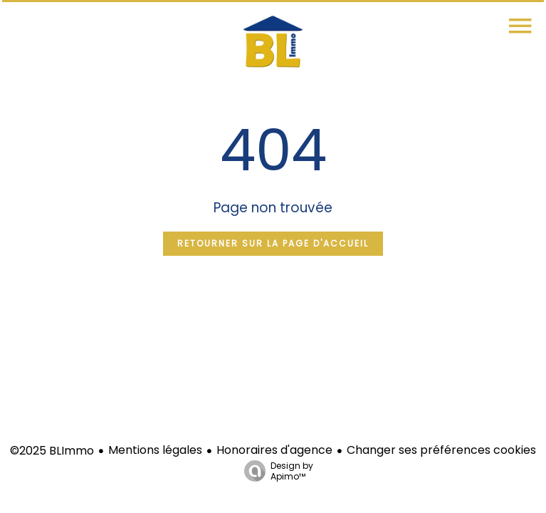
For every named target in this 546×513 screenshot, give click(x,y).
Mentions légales (155, 450)
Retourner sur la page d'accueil (273, 243)
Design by (275, 471)
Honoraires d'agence (274, 450)
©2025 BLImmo (52, 450)
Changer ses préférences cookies (441, 450)
